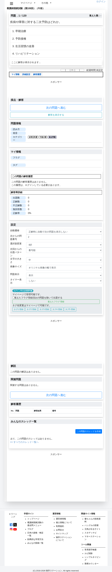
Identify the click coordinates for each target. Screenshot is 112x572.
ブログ (30, 529)
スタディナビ (91, 533)
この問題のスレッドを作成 (89, 431)
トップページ (33, 519)
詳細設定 (26, 74)
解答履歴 (37, 74)
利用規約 (60, 526)
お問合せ (60, 530)
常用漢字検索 (91, 550)
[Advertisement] (56, 343)
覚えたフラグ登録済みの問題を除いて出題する (37, 297)
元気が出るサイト (93, 529)
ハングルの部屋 (92, 525)
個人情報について (64, 522)
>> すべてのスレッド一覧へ (24, 442)
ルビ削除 (89, 553)
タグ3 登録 (44, 309)
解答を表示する (56, 115)
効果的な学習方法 (35, 539)
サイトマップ (62, 534)
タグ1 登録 (18, 309)
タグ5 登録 (70, 309)
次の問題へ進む (56, 107)
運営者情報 (61, 519)
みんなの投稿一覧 (35, 543)
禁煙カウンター (92, 564)
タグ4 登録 (57, 309)
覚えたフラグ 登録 (56, 301)
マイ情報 (15, 74)
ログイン (101, 1)
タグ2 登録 (31, 309)
